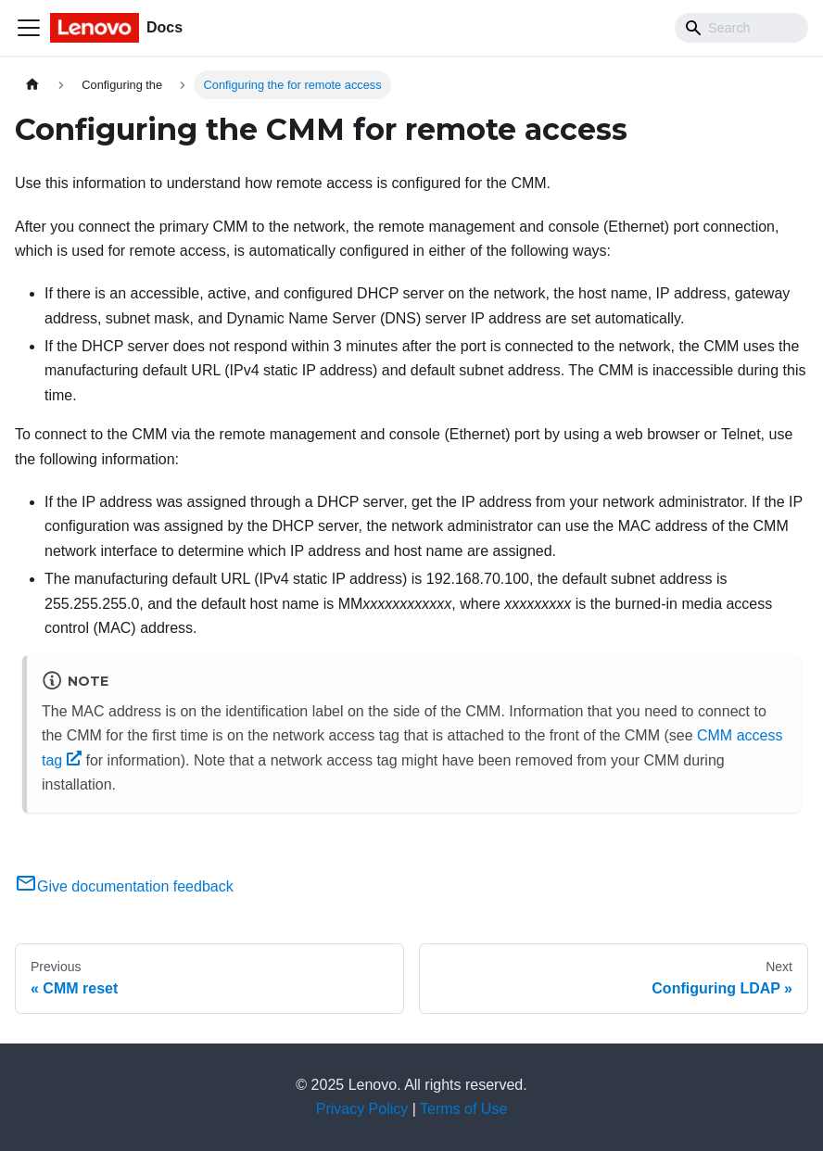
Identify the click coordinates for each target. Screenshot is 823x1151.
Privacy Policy (362, 1109)
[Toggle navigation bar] (29, 28)
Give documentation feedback (124, 886)
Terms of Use (463, 1109)
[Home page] (32, 84)
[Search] (741, 28)
